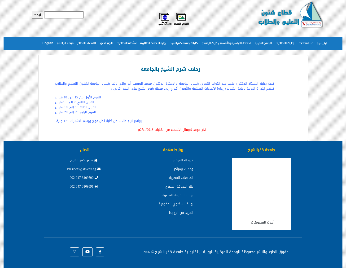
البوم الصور (106, 43)
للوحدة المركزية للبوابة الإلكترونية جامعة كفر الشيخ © (191, 251)
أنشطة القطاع (127, 43)
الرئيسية (322, 43)
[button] (100, 251)
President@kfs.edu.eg (84, 169)
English (47, 43)
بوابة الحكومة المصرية (177, 195)
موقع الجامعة (65, 43)
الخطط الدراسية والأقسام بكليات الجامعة (226, 43)
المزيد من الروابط (181, 213)
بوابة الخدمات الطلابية (153, 43)
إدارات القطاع (286, 43)
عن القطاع (307, 43)
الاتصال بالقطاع (86, 43)
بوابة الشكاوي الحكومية (176, 204)
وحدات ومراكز (183, 169)
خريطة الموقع (183, 160)
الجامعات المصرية (181, 178)
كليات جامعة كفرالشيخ (184, 43)
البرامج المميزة (263, 43)
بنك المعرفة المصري (179, 186)
